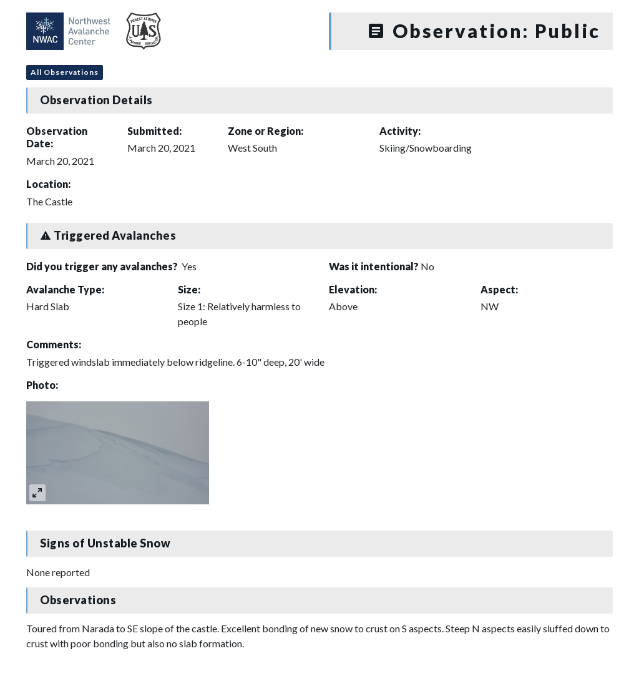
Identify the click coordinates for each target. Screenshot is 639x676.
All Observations (65, 72)
